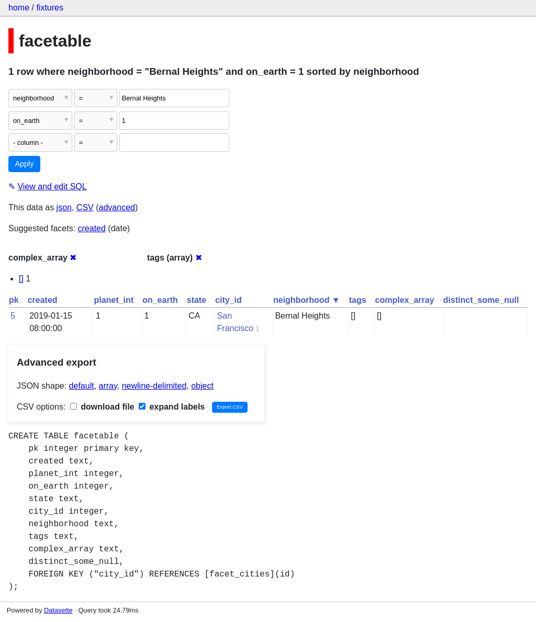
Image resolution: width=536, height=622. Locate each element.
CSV (85, 207)
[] (21, 278)
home (18, 7)
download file (102, 406)
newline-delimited (154, 385)
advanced (117, 207)
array (108, 385)
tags (357, 300)
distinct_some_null (481, 300)
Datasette (58, 610)
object (202, 385)
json (64, 207)
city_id (228, 300)
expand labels (172, 406)
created (92, 228)
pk (14, 300)
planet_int (114, 300)
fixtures (49, 7)
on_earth (160, 300)
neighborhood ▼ (306, 300)
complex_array (404, 300)
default (81, 385)
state (196, 300)
